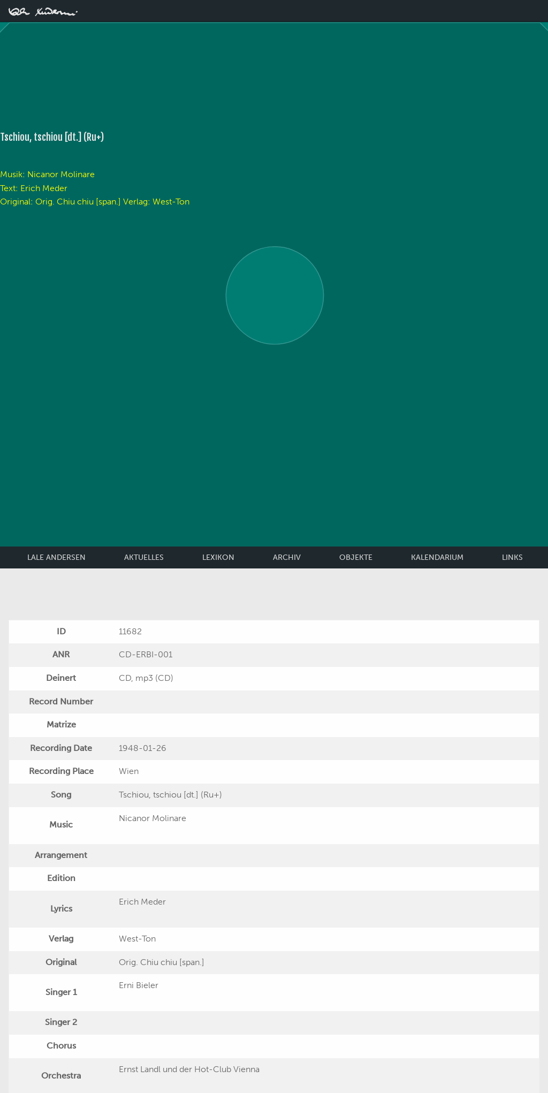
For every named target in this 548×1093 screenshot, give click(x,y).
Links (512, 557)
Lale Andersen (56, 557)
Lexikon (218, 557)
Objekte (355, 557)
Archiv (287, 557)
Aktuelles (144, 557)
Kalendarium (437, 557)
